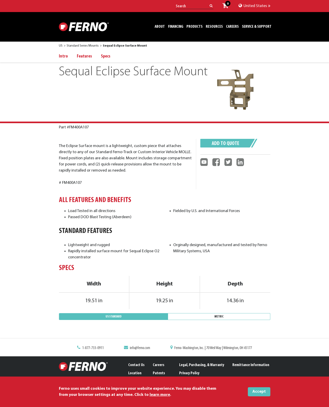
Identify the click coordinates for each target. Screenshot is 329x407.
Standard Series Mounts (83, 45)
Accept (259, 392)
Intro (63, 56)
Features (84, 56)
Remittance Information (250, 365)
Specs (105, 56)
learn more (160, 395)
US (61, 45)
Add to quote (225, 143)
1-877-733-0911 (96, 348)
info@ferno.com (141, 348)
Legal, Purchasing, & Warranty (201, 365)
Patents (159, 373)
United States (254, 6)
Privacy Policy (189, 373)
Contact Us (136, 365)
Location (134, 373)
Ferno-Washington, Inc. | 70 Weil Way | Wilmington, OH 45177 (211, 348)
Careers (158, 365)
